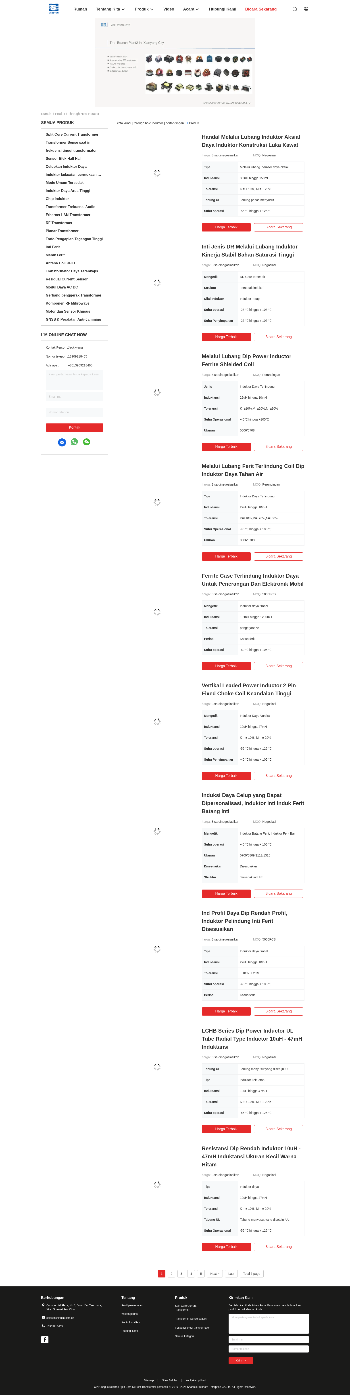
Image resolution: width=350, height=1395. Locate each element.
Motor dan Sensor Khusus (68, 311)
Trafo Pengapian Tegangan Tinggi (74, 239)
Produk (60, 114)
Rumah (46, 114)
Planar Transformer (62, 231)
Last (231, 1273)
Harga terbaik (226, 227)
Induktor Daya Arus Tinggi (68, 191)
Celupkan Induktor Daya (66, 166)
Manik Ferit (55, 255)
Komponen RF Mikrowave (68, 303)
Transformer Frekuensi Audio (71, 207)
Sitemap (149, 1380)
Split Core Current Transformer (72, 134)
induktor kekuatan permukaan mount (74, 175)
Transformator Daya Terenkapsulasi (74, 271)
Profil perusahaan (131, 1305)
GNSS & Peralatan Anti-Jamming (73, 319)
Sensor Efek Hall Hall (63, 158)
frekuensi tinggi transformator (71, 150)
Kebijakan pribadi (195, 1380)
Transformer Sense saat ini (69, 142)
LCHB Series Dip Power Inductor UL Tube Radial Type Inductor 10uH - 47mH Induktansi (252, 1039)
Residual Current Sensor (67, 279)
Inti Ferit (53, 247)
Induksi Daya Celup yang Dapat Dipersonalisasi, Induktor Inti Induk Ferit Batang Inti (253, 803)
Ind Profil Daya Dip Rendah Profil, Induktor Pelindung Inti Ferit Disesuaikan (244, 921)
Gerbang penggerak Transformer (73, 295)
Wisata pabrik (129, 1313)
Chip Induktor (57, 199)
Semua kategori (184, 1336)
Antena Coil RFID (60, 263)
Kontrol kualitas (130, 1322)
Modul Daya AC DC (62, 287)
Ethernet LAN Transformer (68, 215)
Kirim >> (241, 1360)
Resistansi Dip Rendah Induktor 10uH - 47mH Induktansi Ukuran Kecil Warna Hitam (251, 1156)
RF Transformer (59, 223)
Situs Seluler (169, 1380)
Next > (214, 1273)
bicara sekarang (278, 227)
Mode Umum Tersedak (65, 183)
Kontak (74, 427)
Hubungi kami (129, 1330)
